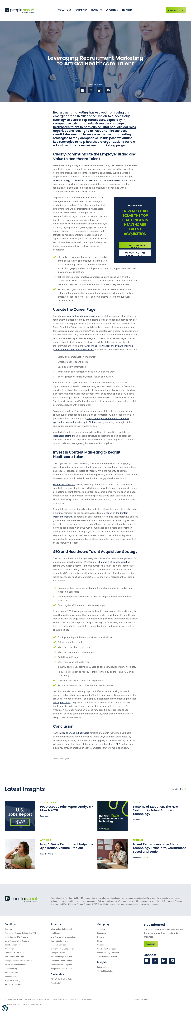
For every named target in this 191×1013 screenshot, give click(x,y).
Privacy (73, 999)
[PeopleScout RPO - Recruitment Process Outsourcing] (20, 10)
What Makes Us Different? (61, 929)
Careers (100, 945)
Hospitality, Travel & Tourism (62, 969)
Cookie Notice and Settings (31, 1004)
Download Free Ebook (135, 246)
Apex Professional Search (15, 957)
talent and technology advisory (138, 904)
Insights (127, 9)
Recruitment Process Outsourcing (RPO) (21, 933)
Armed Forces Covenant (107, 957)
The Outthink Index (105, 971)
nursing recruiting (62, 702)
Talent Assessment (12, 945)
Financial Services (58, 945)
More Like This (177, 789)
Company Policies (86, 999)
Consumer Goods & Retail (61, 961)
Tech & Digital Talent (59, 941)
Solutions (65, 9)
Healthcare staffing (63, 436)
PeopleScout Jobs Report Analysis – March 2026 (67, 808)
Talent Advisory (11, 976)
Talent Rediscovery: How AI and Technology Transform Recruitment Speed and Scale (159, 848)
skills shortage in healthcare (74, 733)
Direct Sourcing (11, 969)
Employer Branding (12, 980)
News (99, 941)
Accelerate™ (56, 983)
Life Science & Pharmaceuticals (63, 937)
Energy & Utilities (58, 953)
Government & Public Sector (62, 949)
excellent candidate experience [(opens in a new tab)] (83, 316)
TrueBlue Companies (140, 999)
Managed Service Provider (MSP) (82, 904)
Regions (96, 9)
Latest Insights (103, 967)
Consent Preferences (12, 1004)
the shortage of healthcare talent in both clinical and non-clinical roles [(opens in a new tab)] (94, 125)
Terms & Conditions (60, 999)
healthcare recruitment (81, 145)
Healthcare (55, 933)
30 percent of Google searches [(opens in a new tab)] (114, 562)
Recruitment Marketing (14, 984)
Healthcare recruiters (64, 484)
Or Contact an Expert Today (135, 253)
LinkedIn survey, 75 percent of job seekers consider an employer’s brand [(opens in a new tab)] (90, 180)
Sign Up (150, 944)
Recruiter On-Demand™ (14, 953)
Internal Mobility (11, 973)
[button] (5, 1008)
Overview (9, 929)
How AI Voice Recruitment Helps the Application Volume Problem (66, 846)
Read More (44, 816)
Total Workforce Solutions (109, 904)
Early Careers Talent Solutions (17, 941)
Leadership (101, 933)
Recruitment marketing (70, 112)
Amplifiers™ (9, 949)
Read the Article (46, 854)
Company (81, 9)
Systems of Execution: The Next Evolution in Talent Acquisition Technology (155, 810)
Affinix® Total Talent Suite (61, 979)
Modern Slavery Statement (108, 953)
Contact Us (176, 10)
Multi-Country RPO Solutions (16, 937)
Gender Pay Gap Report (106, 949)
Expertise (112, 9)
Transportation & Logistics (61, 965)
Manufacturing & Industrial (61, 957)
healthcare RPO (112, 744)
